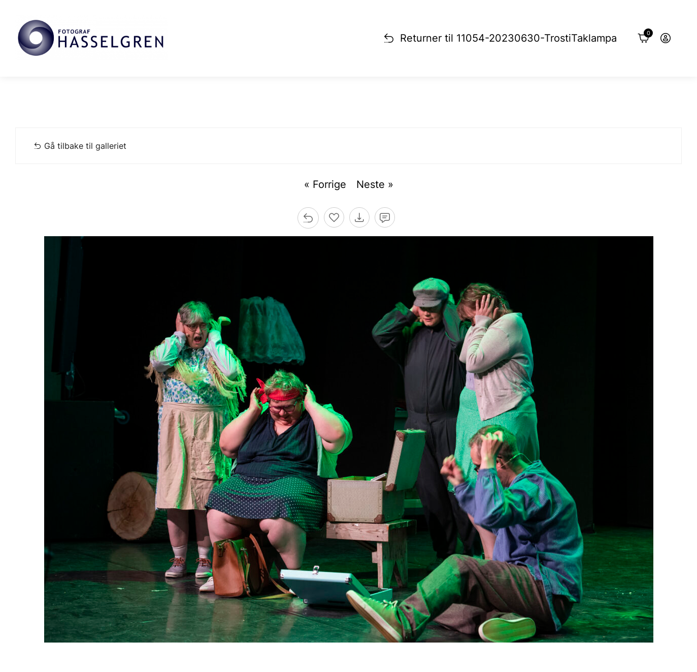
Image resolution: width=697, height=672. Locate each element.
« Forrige (325, 184)
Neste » (374, 184)
